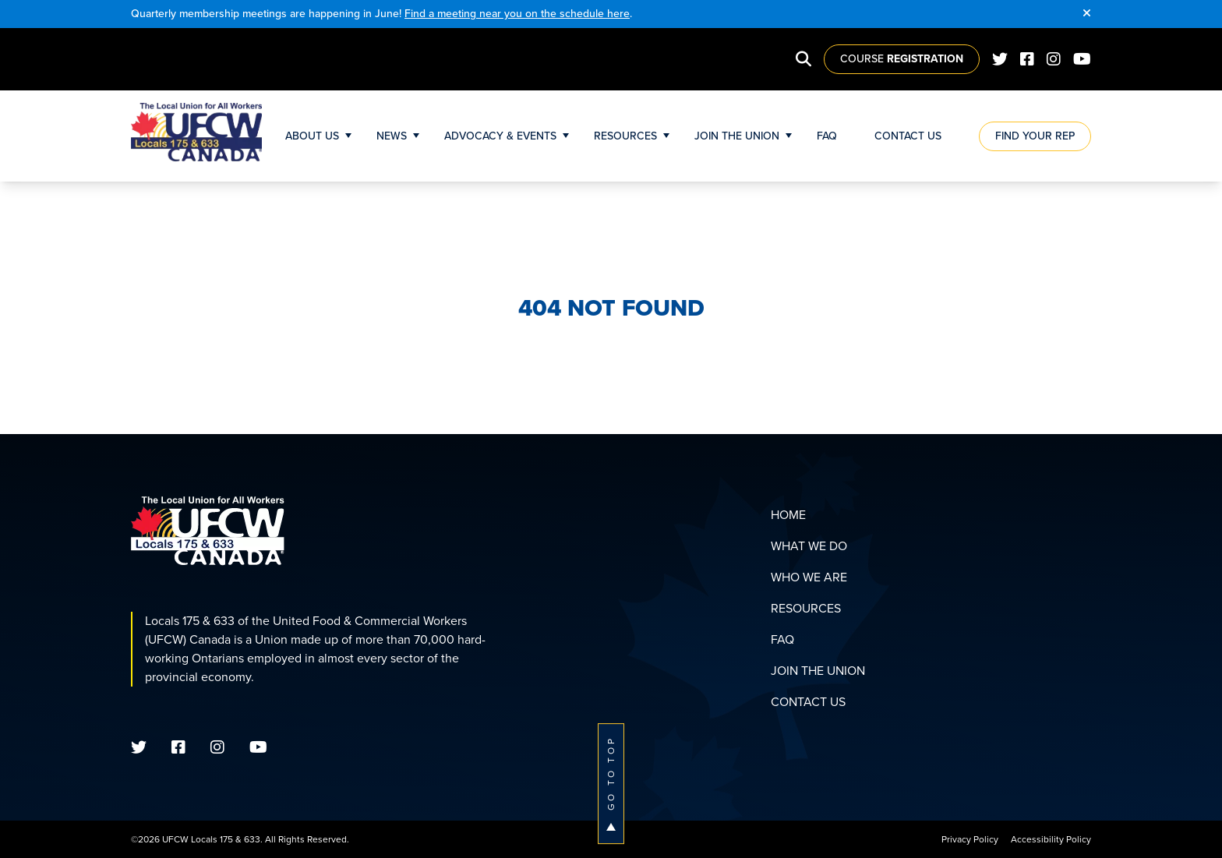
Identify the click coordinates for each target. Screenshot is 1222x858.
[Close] (1086, 14)
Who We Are (809, 577)
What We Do (809, 546)
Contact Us (907, 136)
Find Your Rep (1035, 136)
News (391, 136)
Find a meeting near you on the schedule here (517, 13)
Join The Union (736, 136)
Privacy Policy (969, 839)
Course (901, 59)
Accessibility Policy (1051, 839)
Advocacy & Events (500, 136)
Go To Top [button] (611, 783)
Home (788, 515)
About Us (312, 136)
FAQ (827, 136)
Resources (625, 136)
